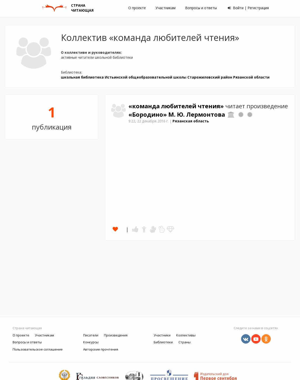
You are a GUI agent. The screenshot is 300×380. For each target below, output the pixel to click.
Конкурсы (91, 342)
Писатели (90, 335)
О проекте (137, 7)
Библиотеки (163, 342)
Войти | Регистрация (248, 7)
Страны (184, 342)
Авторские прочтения (100, 349)
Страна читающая (27, 328)
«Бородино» (148, 114)
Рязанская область (191, 121)
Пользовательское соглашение (38, 349)
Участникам (165, 7)
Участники (162, 335)
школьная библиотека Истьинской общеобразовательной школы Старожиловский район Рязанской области (165, 77)
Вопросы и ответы (201, 7)
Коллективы (186, 335)
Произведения (115, 335)
